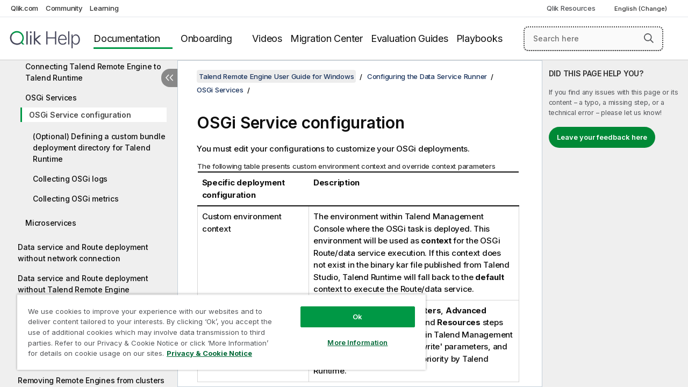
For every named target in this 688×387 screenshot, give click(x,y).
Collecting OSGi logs (70, 178)
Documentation (127, 38)
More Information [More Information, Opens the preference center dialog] (349, 334)
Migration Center (326, 38)
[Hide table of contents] (169, 78)
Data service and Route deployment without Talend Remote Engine (83, 284)
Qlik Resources (571, 8)
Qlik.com (24, 8)
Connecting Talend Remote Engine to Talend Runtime (93, 72)
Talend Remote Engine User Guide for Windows (276, 76)
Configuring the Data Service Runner (427, 76)
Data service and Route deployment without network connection (83, 252)
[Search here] (593, 38)
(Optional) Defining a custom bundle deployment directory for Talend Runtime (99, 147)
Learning (104, 8)
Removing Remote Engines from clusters (91, 380)
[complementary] (615, 223)
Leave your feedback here (602, 137)
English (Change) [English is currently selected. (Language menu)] (641, 8)
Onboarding (206, 38)
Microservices (50, 222)
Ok (349, 308)
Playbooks (479, 38)
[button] (649, 38)
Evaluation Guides (409, 38)
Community (64, 8)
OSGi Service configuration (80, 114)
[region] (216, 328)
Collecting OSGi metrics (75, 198)
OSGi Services (51, 97)
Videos (267, 38)
